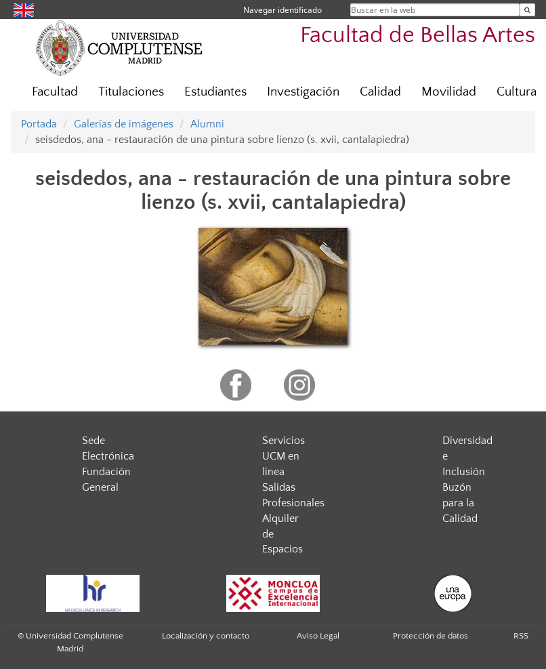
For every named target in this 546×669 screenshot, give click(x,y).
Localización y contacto (205, 636)
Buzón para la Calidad (460, 503)
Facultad (55, 92)
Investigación (303, 92)
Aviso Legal (318, 636)
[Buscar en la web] (527, 9)
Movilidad (448, 92)
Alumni (207, 124)
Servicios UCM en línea (283, 456)
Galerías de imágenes (123, 124)
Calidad (380, 92)
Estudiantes (215, 92)
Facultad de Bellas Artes (417, 35)
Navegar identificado (282, 10)
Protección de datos (430, 636)
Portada (39, 124)
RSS (520, 636)
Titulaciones (131, 92)
